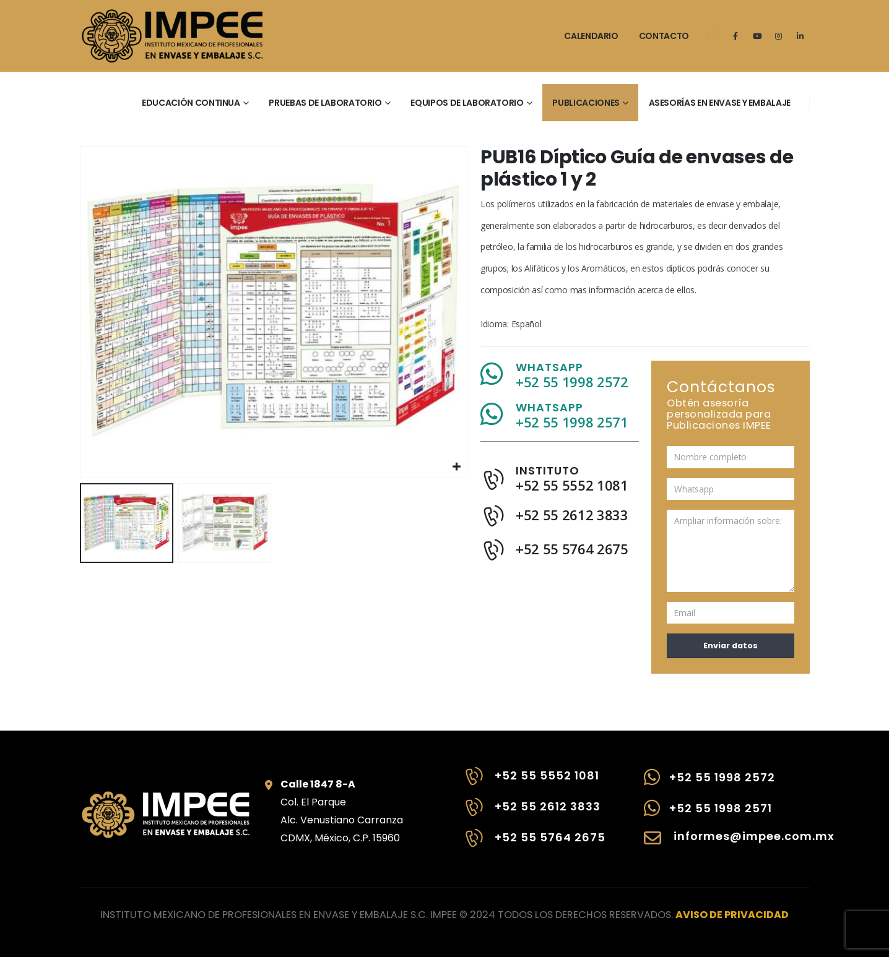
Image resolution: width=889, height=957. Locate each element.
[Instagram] (778, 36)
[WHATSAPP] (559, 381)
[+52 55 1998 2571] (727, 814)
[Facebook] (735, 36)
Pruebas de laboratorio (325, 103)
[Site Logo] (172, 36)
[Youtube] (757, 36)
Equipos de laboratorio (466, 103)
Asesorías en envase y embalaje (720, 103)
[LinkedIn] (800, 36)
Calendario (591, 36)
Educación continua (191, 103)
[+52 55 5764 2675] (534, 844)
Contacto (664, 36)
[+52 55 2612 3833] (534, 813)
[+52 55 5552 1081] (534, 782)
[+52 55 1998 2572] (727, 783)
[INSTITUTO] (559, 485)
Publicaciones (585, 103)
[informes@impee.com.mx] (727, 844)
